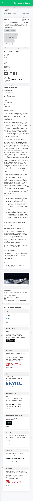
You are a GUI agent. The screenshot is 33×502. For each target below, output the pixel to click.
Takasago (9, 450)
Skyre (7, 373)
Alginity (8, 310)
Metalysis (9, 350)
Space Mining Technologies (14, 414)
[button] (2, 3)
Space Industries (11, 392)
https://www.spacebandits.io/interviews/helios (15, 300)
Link (28, 284)
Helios (6, 10)
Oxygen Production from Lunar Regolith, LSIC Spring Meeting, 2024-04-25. (16, 245)
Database (7, 13)
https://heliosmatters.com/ (12, 68)
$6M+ (5, 63)
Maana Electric (10, 328)
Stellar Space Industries (13, 432)
